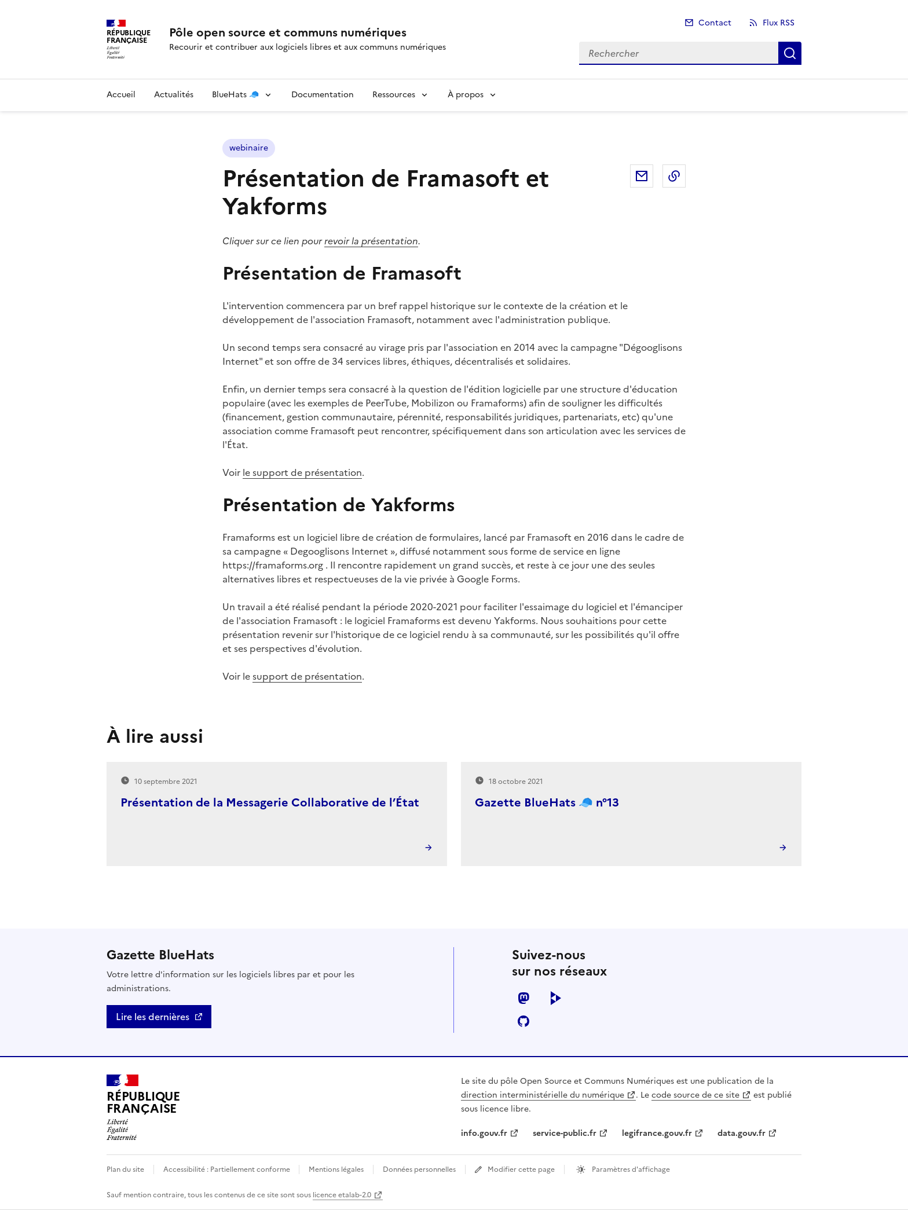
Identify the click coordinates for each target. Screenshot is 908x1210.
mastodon (523, 998)
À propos (466, 95)
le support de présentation (302, 472)
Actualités (173, 95)
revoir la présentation (371, 241)
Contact (714, 23)
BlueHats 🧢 (235, 95)
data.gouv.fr (741, 1133)
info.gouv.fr (484, 1133)
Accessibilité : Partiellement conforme (227, 1169)
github (523, 1021)
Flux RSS (778, 23)
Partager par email (641, 176)
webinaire (248, 148)
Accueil (121, 95)
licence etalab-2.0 (342, 1195)
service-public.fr (564, 1133)
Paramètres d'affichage (630, 1169)
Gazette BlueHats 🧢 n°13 (547, 802)
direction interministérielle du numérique (542, 1095)
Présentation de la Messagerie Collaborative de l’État (269, 802)
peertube (556, 998)
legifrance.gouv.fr (657, 1133)
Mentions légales (336, 1169)
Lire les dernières (152, 1017)
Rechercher (789, 53)
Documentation (322, 95)
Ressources (393, 95)
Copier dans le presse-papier (674, 176)
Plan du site (125, 1169)
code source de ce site (695, 1095)
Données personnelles (419, 1169)
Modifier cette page (521, 1169)
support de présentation (307, 676)
